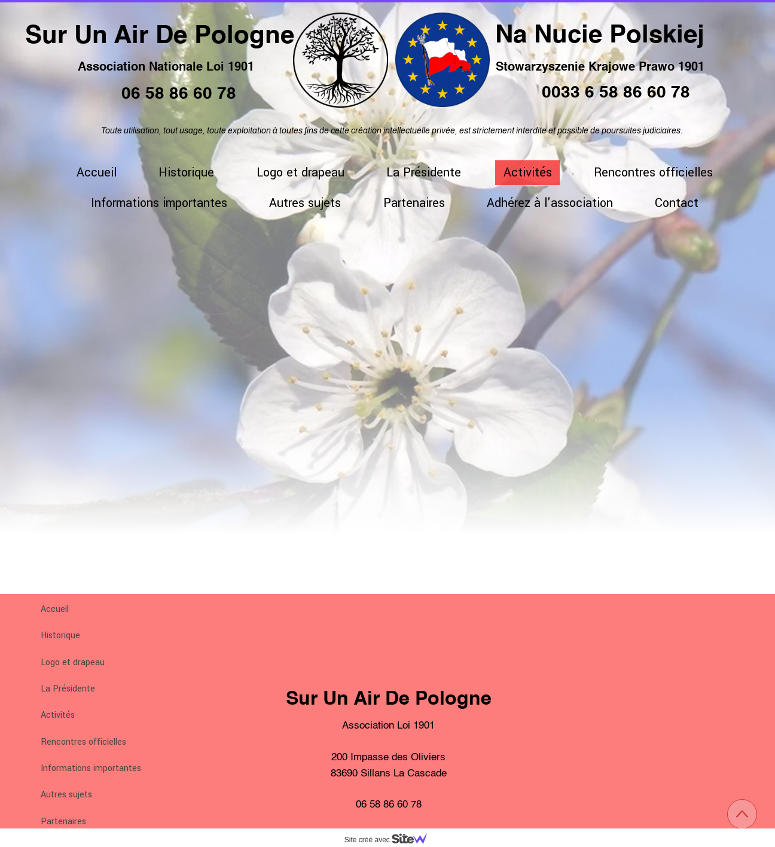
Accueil (55, 609)
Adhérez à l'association (550, 203)
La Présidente (68, 689)
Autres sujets (66, 794)
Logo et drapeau (73, 662)
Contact (676, 203)
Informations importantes (91, 768)
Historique (60, 635)
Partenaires (63, 821)
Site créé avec (390, 840)
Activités (58, 715)
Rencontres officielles (83, 742)
